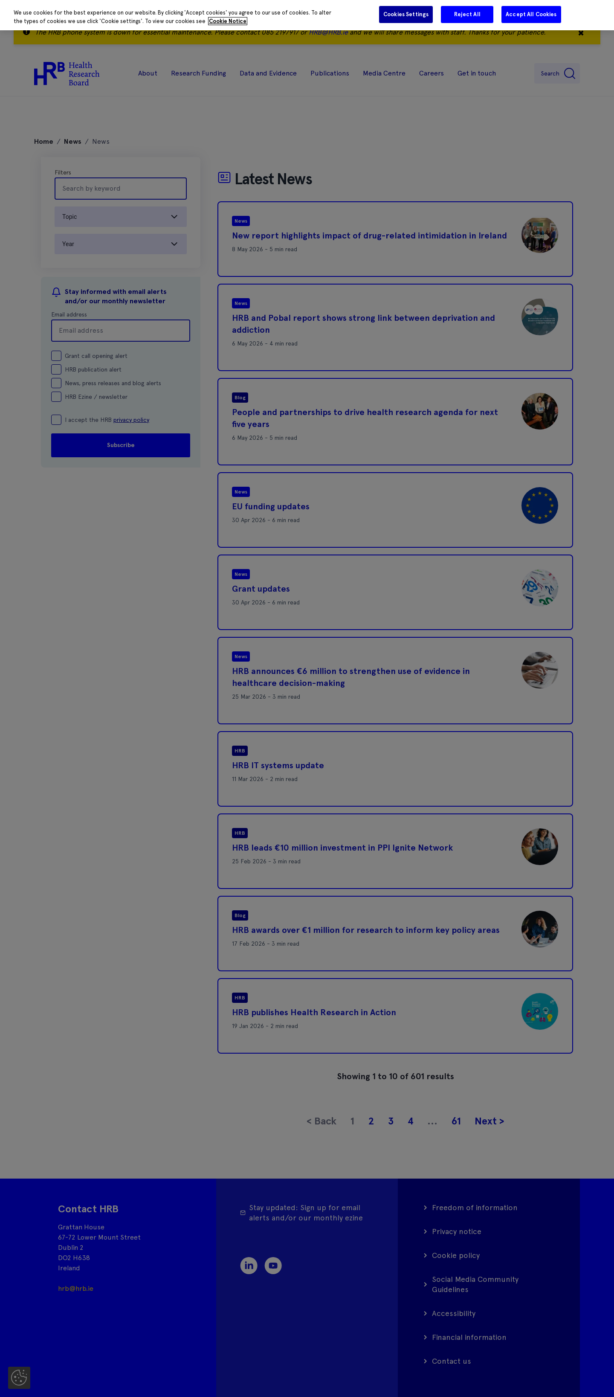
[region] (307, 15)
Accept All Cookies (531, 14)
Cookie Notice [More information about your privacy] (227, 21)
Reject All (467, 14)
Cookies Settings (406, 14)
